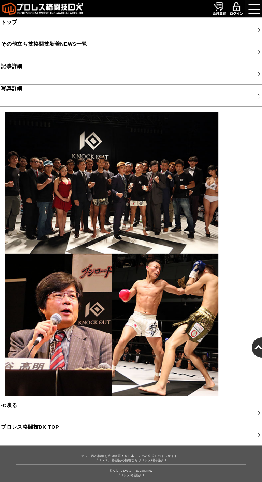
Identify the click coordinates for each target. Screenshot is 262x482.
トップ (9, 22)
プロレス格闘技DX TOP (30, 427)
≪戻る (9, 405)
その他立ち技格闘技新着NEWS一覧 (44, 44)
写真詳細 (12, 88)
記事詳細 (12, 66)
